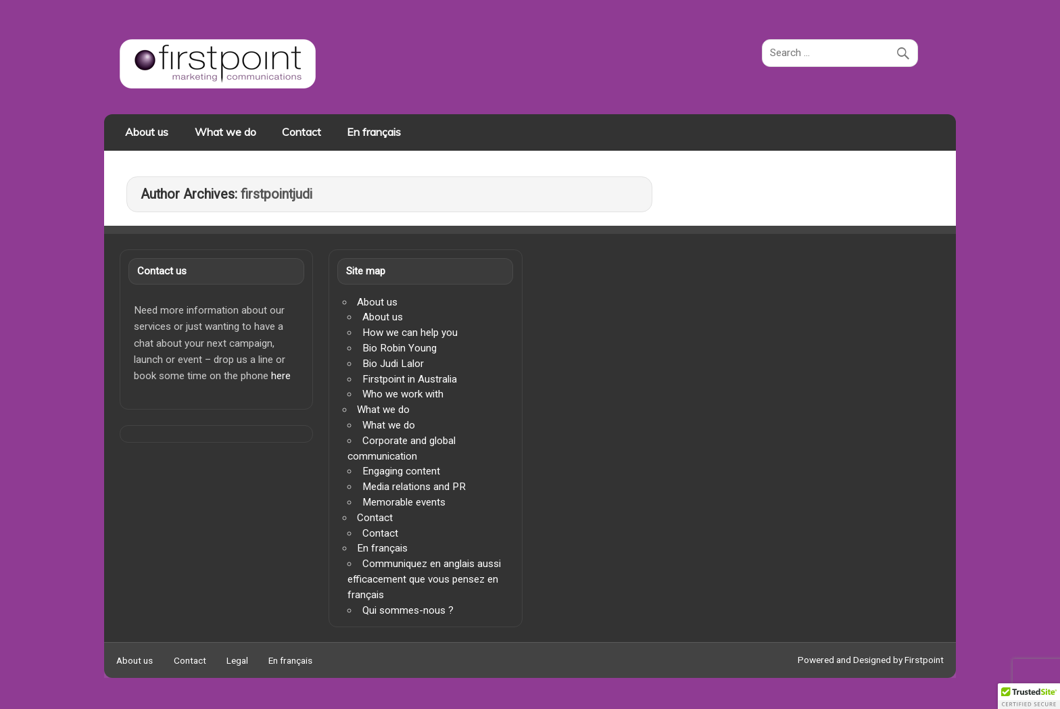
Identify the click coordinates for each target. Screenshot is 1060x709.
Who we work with (402, 394)
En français (374, 132)
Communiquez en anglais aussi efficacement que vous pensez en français (423, 579)
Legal (237, 661)
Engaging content (401, 471)
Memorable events (403, 502)
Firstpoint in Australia (409, 379)
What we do (225, 132)
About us (146, 132)
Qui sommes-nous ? (408, 610)
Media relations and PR (414, 487)
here (281, 376)
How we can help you (410, 332)
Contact (301, 132)
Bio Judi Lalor (393, 364)
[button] (1029, 696)
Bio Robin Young (399, 348)
